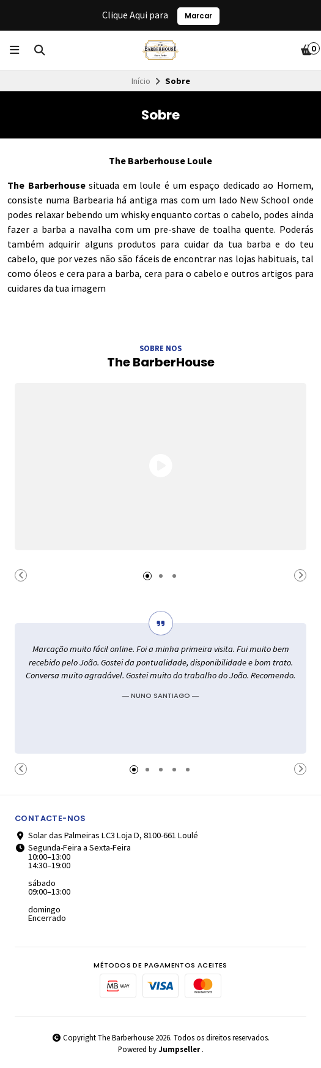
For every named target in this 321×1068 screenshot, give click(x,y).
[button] (21, 575)
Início (140, 80)
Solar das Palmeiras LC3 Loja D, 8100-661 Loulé (106, 835)
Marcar (198, 16)
